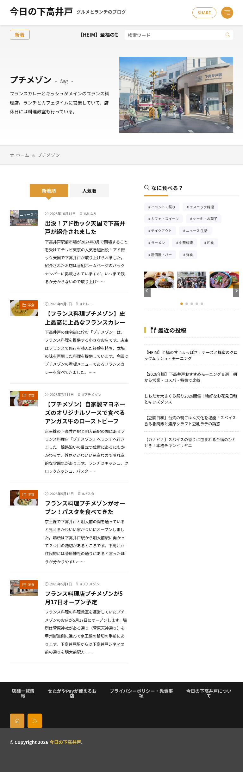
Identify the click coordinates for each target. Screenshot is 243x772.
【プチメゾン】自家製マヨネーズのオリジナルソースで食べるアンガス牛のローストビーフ (85, 412)
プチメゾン (93, 394)
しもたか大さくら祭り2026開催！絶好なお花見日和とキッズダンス (190, 399)
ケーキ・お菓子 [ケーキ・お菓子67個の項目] (207, 219)
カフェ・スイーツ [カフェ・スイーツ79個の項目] (167, 219)
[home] (17, 721)
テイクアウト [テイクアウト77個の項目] (163, 231)
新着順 (49, 190)
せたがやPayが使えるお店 (72, 692)
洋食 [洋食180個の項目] (191, 255)
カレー (87, 303)
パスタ (89, 493)
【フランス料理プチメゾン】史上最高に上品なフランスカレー (85, 317)
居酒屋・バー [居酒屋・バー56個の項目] (163, 255)
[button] (147, 290)
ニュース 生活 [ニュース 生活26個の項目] (199, 231)
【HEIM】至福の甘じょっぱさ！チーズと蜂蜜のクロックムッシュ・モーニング (191, 355)
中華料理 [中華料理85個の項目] (188, 243)
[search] (228, 35)
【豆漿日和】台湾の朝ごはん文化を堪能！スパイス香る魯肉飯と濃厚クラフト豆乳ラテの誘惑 (190, 421)
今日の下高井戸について (209, 692)
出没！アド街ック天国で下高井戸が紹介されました (85, 227)
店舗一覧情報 (23, 692)
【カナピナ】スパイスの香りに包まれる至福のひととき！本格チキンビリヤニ (190, 442)
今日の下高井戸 (68, 12)
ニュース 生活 (29, 214)
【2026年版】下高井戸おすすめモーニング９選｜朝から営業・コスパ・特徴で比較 (190, 377)
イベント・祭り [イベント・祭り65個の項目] (165, 207)
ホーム (22, 155)
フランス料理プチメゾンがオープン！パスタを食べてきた (85, 507)
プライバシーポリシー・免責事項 (141, 692)
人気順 (89, 190)
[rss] (35, 721)
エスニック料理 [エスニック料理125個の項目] (204, 207)
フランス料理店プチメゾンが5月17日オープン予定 (84, 597)
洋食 (31, 304)
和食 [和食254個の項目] (212, 243)
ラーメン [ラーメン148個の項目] (160, 243)
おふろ (91, 213)
